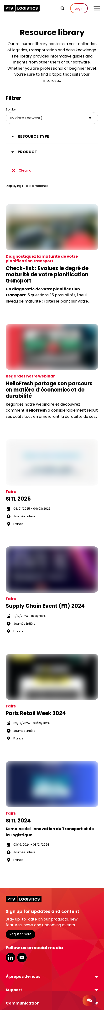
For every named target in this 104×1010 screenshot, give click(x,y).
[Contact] (89, 1000)
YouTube (22, 957)
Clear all (21, 170)
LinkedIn (10, 957)
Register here (20, 934)
